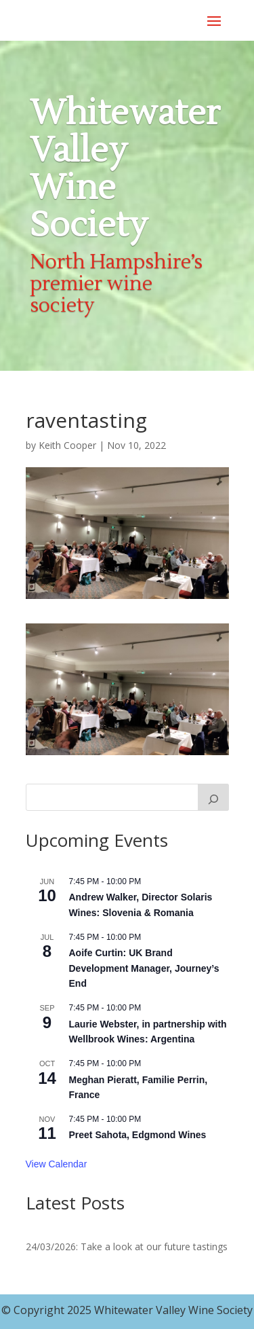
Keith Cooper (67, 445)
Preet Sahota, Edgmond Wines (138, 1134)
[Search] (213, 797)
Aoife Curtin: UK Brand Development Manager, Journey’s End (144, 968)
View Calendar (56, 1164)
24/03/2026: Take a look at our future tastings (127, 1246)
